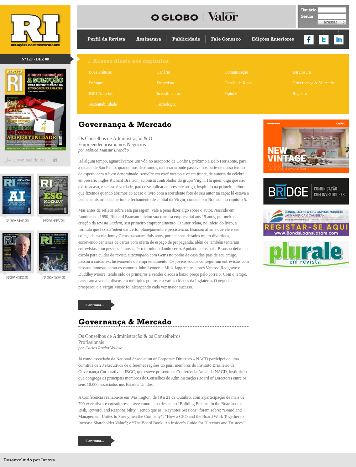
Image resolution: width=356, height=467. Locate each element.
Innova (48, 459)
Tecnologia (166, 104)
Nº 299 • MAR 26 (16, 199)
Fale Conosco (226, 39)
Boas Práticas (100, 72)
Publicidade (186, 39)
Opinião (232, 93)
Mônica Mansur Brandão (107, 150)
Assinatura (148, 39)
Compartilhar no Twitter (324, 39)
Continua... (94, 305)
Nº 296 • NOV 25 (53, 256)
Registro (300, 93)
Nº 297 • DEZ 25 (16, 256)
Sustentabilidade (103, 104)
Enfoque (96, 82)
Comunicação (236, 72)
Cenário (163, 72)
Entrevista (165, 82)
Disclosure (302, 72)
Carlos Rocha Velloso (103, 347)
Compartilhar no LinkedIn (339, 39)
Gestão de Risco (238, 82)
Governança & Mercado (313, 82)
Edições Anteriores (273, 39)
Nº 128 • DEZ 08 (35, 59)
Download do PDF (30, 160)
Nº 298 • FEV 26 (53, 199)
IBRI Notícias (100, 93)
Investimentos (168, 93)
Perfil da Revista (106, 39)
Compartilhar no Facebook (309, 39)
